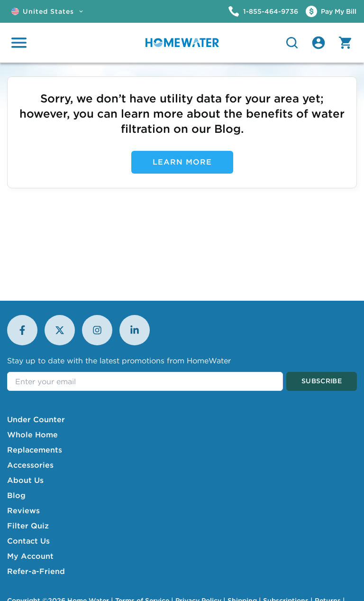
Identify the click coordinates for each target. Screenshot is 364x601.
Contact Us (28, 541)
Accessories (30, 465)
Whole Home (32, 434)
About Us (25, 480)
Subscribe (321, 381)
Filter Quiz (28, 525)
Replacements (34, 449)
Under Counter (36, 419)
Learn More (182, 161)
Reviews (23, 510)
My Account (30, 556)
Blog (16, 495)
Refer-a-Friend (36, 571)
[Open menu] (19, 42)
